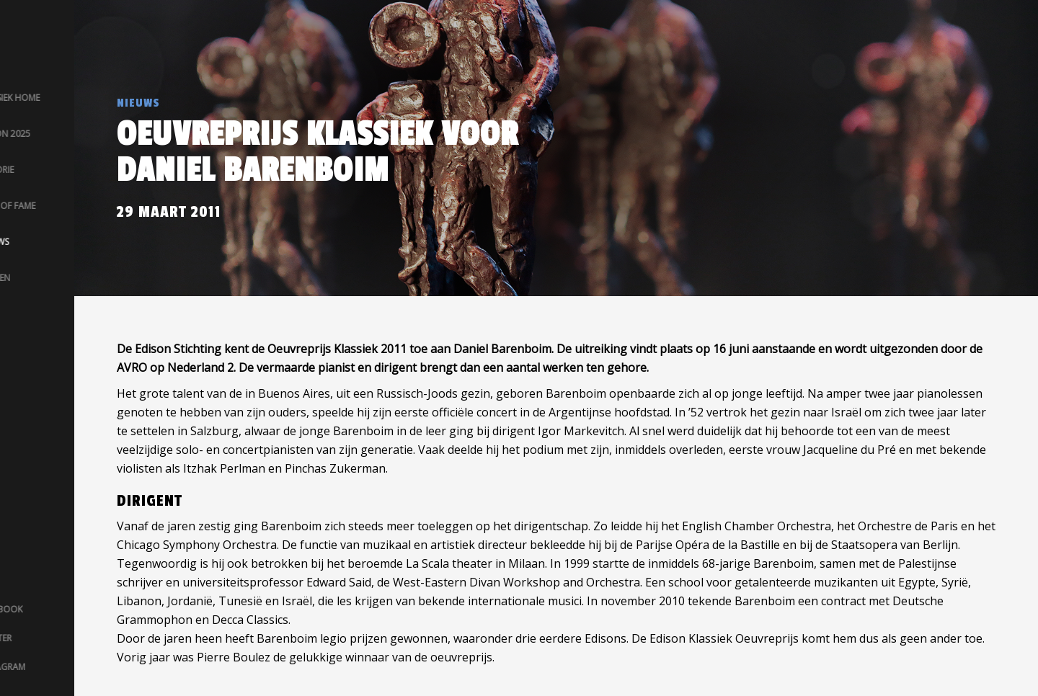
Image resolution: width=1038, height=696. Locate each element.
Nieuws (138, 103)
